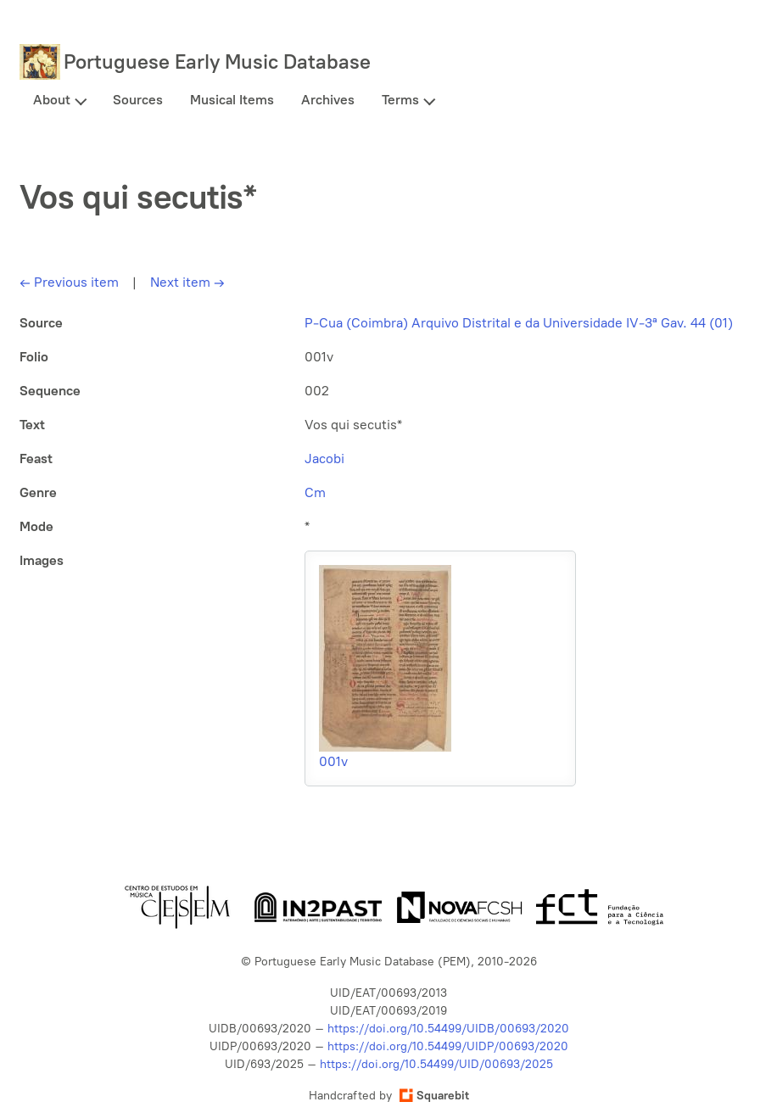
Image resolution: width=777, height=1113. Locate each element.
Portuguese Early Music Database (217, 61)
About (51, 100)
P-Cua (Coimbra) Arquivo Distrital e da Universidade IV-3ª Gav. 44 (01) (519, 323)
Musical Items (232, 100)
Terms (400, 100)
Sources (138, 100)
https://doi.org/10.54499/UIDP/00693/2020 (447, 1046)
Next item (187, 282)
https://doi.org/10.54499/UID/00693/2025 (436, 1064)
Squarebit (434, 1095)
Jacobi (324, 458)
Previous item (69, 282)
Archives (328, 100)
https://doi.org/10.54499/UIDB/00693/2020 (448, 1028)
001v (333, 761)
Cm (315, 492)
